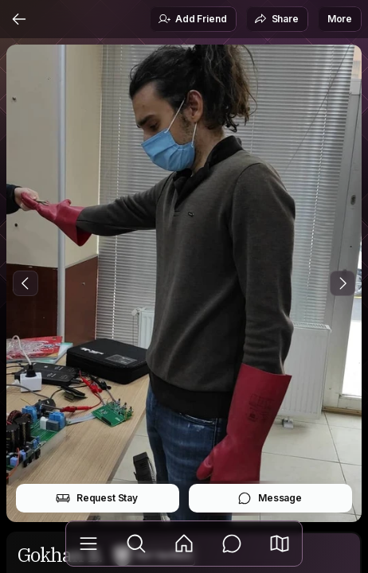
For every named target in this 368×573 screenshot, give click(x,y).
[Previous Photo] (25, 283)
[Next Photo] (342, 283)
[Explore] (136, 543)
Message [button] (269, 498)
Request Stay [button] (97, 498)
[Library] (88, 543)
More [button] (339, 19)
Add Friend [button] (192, 19)
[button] (279, 543)
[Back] (19, 19)
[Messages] (232, 543)
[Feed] (184, 543)
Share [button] (276, 19)
